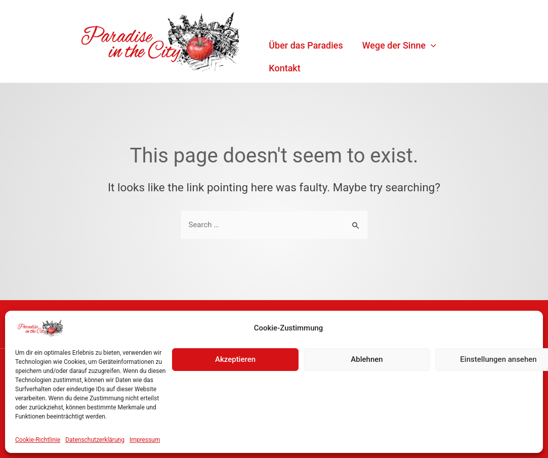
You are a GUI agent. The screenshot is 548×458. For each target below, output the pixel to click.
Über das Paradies (306, 45)
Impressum (145, 439)
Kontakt (284, 68)
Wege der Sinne (399, 45)
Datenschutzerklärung (94, 439)
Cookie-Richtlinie (37, 439)
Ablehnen (367, 359)
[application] (431, 45)
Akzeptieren (235, 359)
